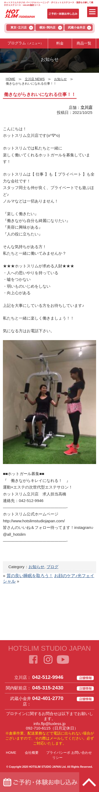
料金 (60, 43)
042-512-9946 (47, 677)
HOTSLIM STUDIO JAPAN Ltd (47, 766)
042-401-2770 (47, 698)
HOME (11, 753)
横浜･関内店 (47, 27)
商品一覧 (84, 43)
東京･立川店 (19, 27)
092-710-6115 (38, 728)
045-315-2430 (47, 687)
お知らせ (36, 566)
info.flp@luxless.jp (49, 723)
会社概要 (32, 753)
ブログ (52, 566)
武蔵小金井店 (76, 27)
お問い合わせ (81, 753)
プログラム (25, 43)
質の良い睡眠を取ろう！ (30, 575)
